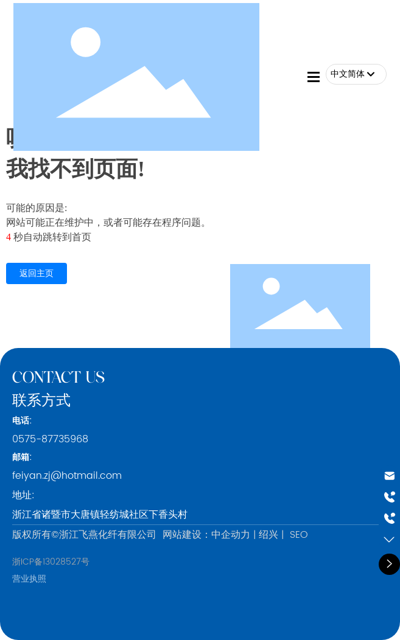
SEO (299, 535)
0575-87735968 (50, 439)
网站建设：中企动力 (206, 535)
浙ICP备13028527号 (50, 562)
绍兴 (268, 535)
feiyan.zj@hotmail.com (67, 476)
